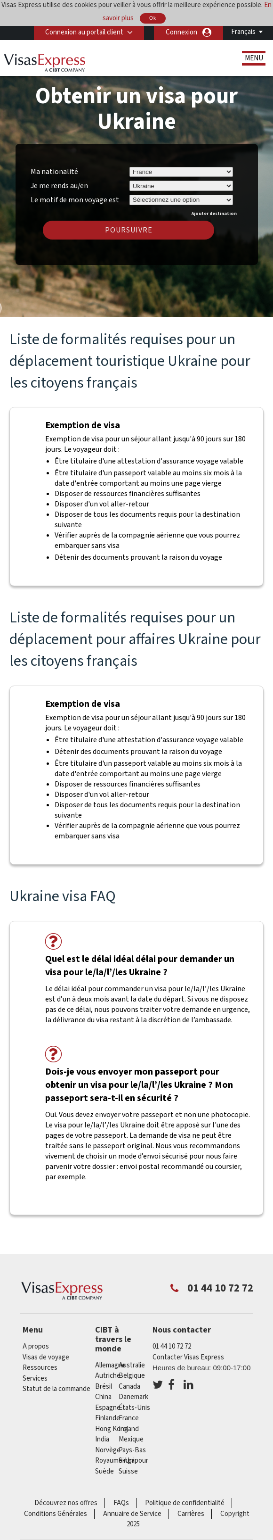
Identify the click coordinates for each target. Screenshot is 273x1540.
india (102, 1439)
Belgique (132, 1376)
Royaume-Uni (115, 1460)
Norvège (107, 1450)
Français (243, 32)
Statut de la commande (56, 1389)
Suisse (128, 1471)
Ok (152, 18)
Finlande (107, 1418)
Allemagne (110, 1365)
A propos (36, 1346)
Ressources (40, 1368)
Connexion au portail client (84, 32)
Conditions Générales (55, 1514)
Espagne (107, 1408)
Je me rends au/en (59, 186)
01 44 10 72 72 (172, 1346)
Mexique (131, 1439)
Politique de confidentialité (185, 1503)
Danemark (133, 1397)
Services (35, 1378)
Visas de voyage (46, 1357)
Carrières (190, 1514)
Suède (104, 1471)
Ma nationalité (54, 171)
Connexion (181, 32)
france (129, 1418)
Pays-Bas (132, 1450)
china (103, 1397)
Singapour (133, 1460)
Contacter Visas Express (188, 1357)
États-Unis (134, 1408)
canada (129, 1386)
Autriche (107, 1376)
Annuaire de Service (132, 1514)
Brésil (103, 1386)
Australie (132, 1365)
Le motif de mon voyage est (75, 198)
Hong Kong (111, 1429)
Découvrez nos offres (65, 1503)
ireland (129, 1429)
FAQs (121, 1503)
